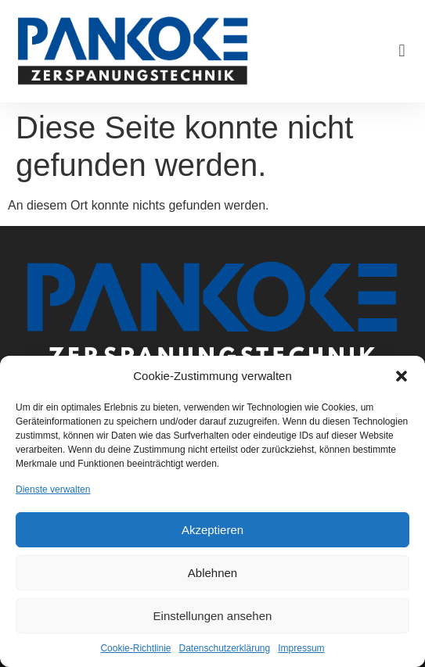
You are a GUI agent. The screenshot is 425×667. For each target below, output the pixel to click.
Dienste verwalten (53, 489)
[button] (401, 376)
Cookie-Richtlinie (135, 648)
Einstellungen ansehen (212, 615)
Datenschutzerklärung (224, 648)
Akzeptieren (212, 529)
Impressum (301, 648)
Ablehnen (212, 572)
